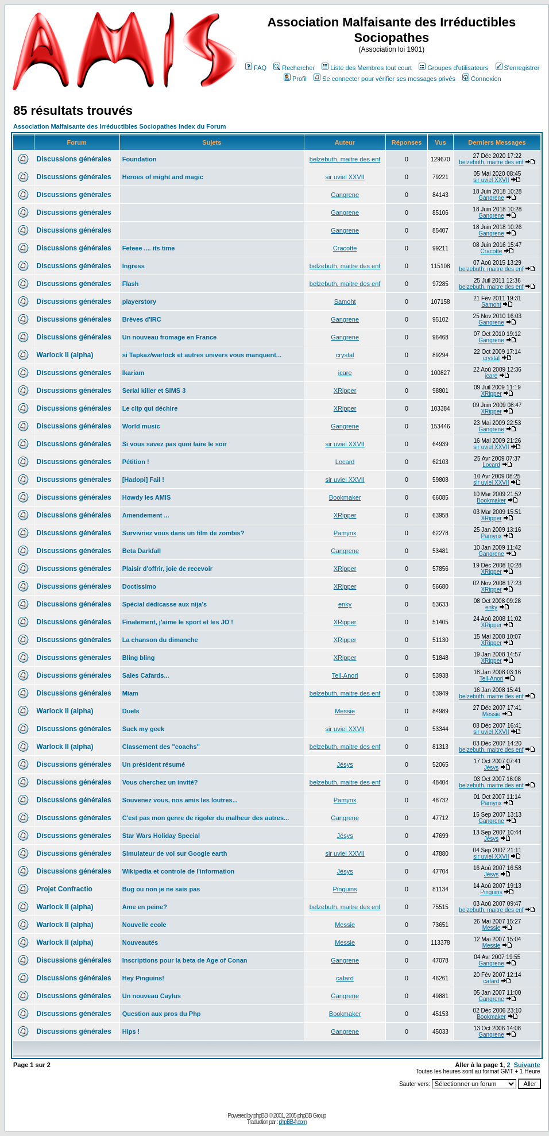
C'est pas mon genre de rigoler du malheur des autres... (205, 817)
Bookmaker (345, 497)
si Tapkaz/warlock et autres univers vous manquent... (201, 354)
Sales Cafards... (145, 675)
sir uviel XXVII (344, 176)
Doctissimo (139, 586)
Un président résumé (153, 764)
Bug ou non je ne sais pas (161, 889)
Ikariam (133, 372)
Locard (345, 461)
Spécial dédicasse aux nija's (164, 604)
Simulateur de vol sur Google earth (174, 853)
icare (345, 372)
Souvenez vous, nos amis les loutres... (180, 800)
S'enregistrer (518, 67)
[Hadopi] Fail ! (143, 479)
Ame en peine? (144, 906)
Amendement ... (145, 515)
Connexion (481, 78)
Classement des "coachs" (161, 746)
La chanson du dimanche (160, 639)
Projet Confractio (64, 889)
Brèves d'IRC (141, 319)
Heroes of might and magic (162, 176)
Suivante (527, 1064)
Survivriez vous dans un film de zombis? (183, 533)
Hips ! (131, 1031)
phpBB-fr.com (293, 1122)
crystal (345, 354)
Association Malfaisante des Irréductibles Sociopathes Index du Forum (119, 126)
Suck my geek (143, 728)
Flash (130, 283)
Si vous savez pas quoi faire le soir (174, 444)
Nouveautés (140, 942)
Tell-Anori (345, 675)
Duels (131, 711)
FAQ (255, 67)
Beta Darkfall (141, 550)
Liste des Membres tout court (367, 67)
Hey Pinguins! (143, 978)
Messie (345, 711)
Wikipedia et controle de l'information (178, 871)
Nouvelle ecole (144, 924)
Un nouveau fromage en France (169, 337)
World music (141, 426)
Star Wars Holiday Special (161, 835)
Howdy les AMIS (146, 497)
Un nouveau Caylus (151, 995)
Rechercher (294, 67)
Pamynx (345, 533)
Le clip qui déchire (150, 408)
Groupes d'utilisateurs (453, 67)
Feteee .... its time (148, 248)
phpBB (260, 1115)
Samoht (345, 301)
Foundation (139, 159)
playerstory (139, 301)
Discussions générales (74, 159)
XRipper (345, 390)
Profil (295, 78)
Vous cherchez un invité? (160, 782)
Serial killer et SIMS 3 (154, 390)
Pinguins (345, 889)
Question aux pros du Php (161, 1013)
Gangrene (345, 194)
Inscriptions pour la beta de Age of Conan (185, 960)
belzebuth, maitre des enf (345, 159)
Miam (130, 693)
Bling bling (138, 657)
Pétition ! (135, 461)
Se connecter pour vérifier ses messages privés (384, 78)
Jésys (345, 764)
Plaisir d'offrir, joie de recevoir (167, 568)
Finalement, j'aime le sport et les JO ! (177, 622)
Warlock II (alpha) (65, 355)
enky (344, 604)
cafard (345, 978)
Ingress (133, 265)
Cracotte (345, 248)
